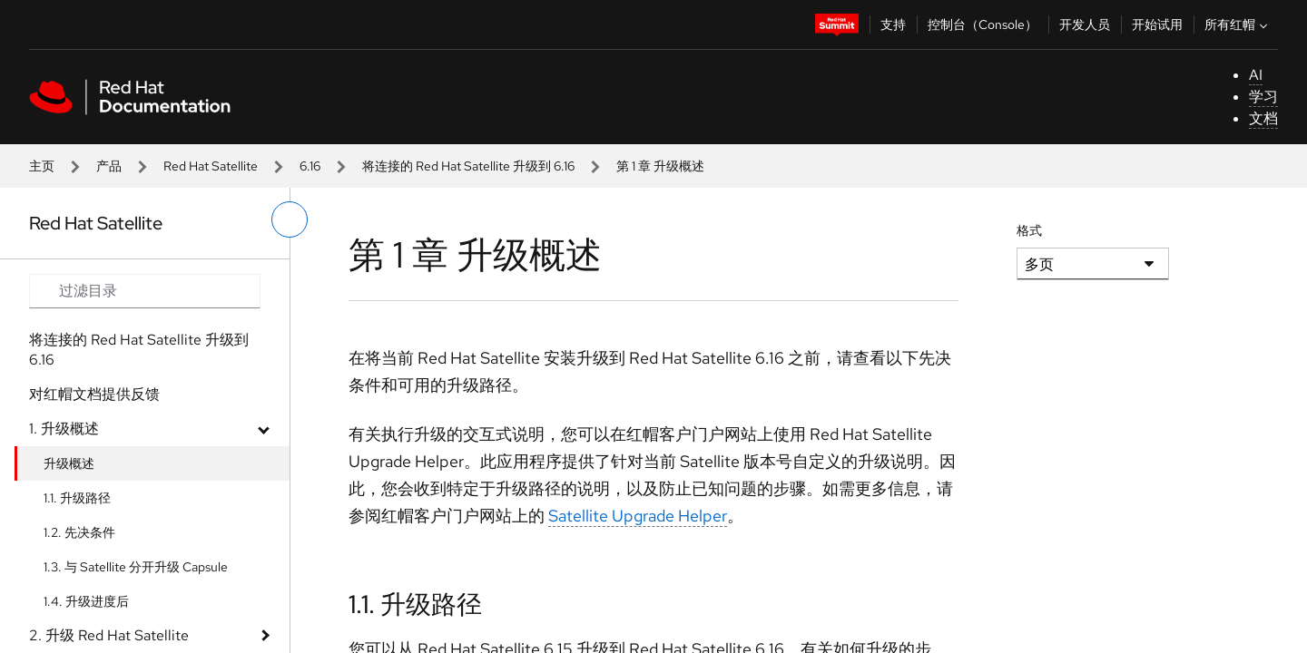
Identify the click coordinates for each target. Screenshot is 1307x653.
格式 (1029, 230)
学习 (1263, 96)
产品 (109, 166)
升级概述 (69, 463)
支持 (893, 24)
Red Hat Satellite (210, 166)
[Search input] (144, 291)
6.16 (310, 166)
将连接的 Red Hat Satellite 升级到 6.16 (468, 166)
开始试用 (1157, 24)
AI (1256, 74)
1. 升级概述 (64, 428)
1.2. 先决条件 (79, 532)
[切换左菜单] (289, 219)
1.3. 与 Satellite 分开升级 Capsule (136, 567)
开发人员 (1084, 24)
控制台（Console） (982, 24)
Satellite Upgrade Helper (637, 515)
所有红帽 (1238, 24)
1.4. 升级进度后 (86, 601)
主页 (41, 166)
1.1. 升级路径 (77, 498)
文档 (1263, 118)
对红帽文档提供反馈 (94, 394)
